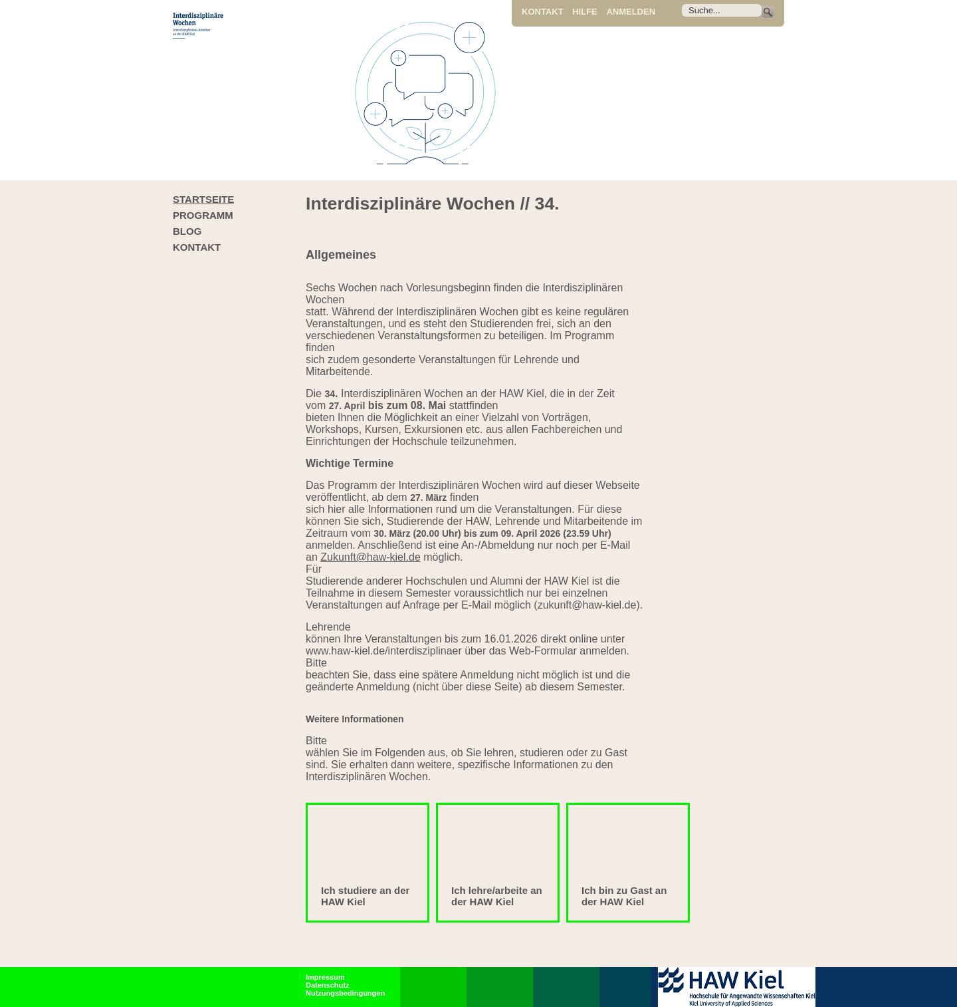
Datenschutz (327, 985)
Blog (187, 231)
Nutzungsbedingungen (345, 993)
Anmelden (630, 12)
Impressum (325, 977)
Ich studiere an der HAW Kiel (365, 896)
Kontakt (543, 12)
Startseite (203, 199)
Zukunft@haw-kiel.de (370, 557)
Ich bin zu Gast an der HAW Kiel (624, 896)
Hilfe (584, 12)
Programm (203, 215)
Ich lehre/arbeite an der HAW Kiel (496, 896)
